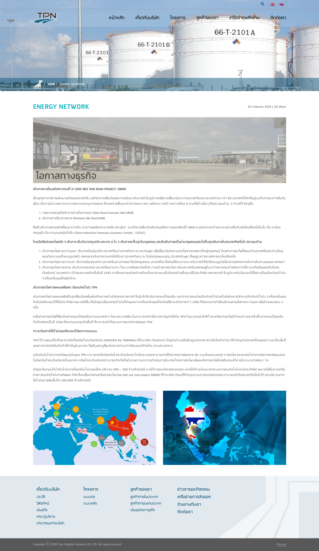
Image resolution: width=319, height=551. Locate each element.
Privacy (281, 544)
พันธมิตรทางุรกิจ (142, 510)
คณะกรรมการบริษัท (50, 523)
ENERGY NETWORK (72, 84)
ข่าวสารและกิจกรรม (193, 489)
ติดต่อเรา (185, 512)
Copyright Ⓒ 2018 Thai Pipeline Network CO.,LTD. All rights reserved (77, 544)
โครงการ (177, 18)
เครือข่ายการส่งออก (194, 497)
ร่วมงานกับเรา (189, 504)
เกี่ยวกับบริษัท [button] (147, 18)
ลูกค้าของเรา (207, 18)
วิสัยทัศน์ (42, 504)
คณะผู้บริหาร (45, 517)
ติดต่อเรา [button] (278, 18)
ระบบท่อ (89, 497)
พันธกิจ (41, 510)
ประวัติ (40, 497)
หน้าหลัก (116, 18)
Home (51, 84)
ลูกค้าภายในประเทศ (144, 497)
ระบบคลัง (90, 504)
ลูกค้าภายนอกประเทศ (145, 504)
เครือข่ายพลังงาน (244, 18)
